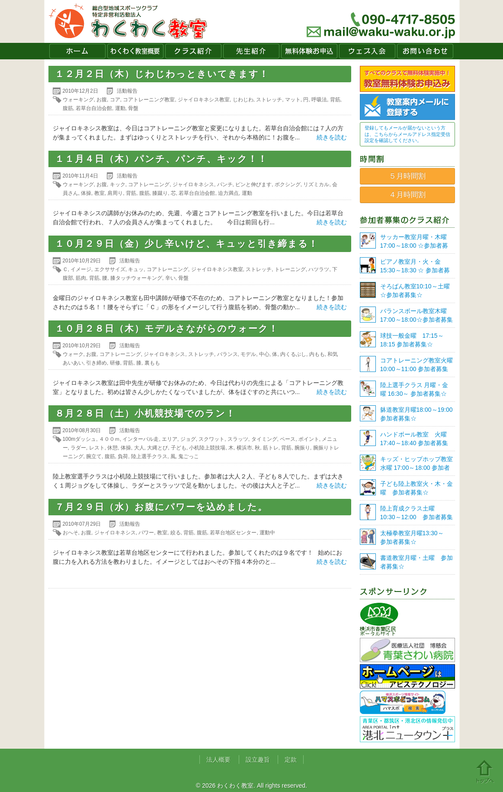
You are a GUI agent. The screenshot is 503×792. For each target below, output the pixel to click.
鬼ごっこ (188, 456)
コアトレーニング (149, 184)
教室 (99, 193)
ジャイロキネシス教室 (204, 100)
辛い (170, 278)
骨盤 (133, 108)
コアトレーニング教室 (149, 100)
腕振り (302, 448)
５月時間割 (407, 176)
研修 (115, 363)
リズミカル (316, 184)
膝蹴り (160, 193)
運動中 (267, 533)
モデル (248, 354)
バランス (227, 354)
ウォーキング (78, 100)
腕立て (94, 456)
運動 (120, 108)
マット (293, 100)
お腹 (101, 100)
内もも (317, 354)
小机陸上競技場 (207, 448)
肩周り (115, 193)
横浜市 (244, 448)
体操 (86, 193)
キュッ (136, 269)
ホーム (77, 51)
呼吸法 (319, 100)
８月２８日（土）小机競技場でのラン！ (145, 413)
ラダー (78, 448)
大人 (139, 448)
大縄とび (157, 448)
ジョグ (188, 439)
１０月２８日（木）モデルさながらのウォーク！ (167, 328)
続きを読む (332, 137)
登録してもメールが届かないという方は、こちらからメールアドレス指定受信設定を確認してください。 (407, 134)
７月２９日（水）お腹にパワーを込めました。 (161, 507)
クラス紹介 (193, 51)
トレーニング (290, 269)
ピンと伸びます (253, 184)
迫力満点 (228, 193)
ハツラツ (318, 269)
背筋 (335, 100)
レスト (97, 448)
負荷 (123, 456)
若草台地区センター (233, 533)
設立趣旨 (258, 759)
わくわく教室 (128, 21)
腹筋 (68, 108)
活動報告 (127, 91)
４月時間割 (407, 195)
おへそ (70, 533)
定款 (291, 759)
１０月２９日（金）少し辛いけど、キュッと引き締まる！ (186, 244)
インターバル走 (140, 439)
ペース (287, 439)
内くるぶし (293, 354)
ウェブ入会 (367, 51)
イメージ (80, 269)
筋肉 (81, 278)
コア (115, 100)
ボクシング (288, 184)
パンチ (225, 184)
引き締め (96, 363)
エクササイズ (109, 269)
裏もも (152, 363)
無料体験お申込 (309, 51)
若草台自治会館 (94, 108)
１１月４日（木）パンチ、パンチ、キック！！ (161, 159)
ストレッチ (269, 100)
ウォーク (73, 354)
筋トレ (271, 448)
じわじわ (243, 100)
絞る (175, 533)
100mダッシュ (79, 439)
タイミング (264, 439)
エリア (169, 439)
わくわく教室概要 (135, 51)
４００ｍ (109, 439)
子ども (178, 448)
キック (117, 184)
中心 (264, 354)
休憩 (112, 448)
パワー (146, 533)
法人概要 (218, 759)
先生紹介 (251, 51)
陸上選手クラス (149, 456)
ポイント (308, 439)
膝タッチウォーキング (136, 278)
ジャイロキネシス (193, 184)
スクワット (211, 439)
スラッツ (237, 439)
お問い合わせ (425, 51)
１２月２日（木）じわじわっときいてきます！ (162, 74)
